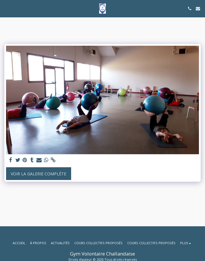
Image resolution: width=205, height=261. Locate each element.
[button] (6, 8)
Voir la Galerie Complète (38, 174)
